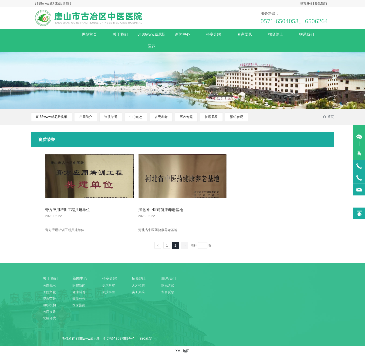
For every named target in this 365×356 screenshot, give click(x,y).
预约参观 (236, 117)
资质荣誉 (110, 117)
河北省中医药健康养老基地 (160, 210)
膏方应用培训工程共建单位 (67, 210)
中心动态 (135, 117)
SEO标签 (145, 338)
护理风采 (211, 117)
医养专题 (186, 117)
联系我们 (321, 3)
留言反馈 (306, 3)
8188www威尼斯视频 (51, 117)
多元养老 (161, 117)
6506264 (316, 21)
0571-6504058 (279, 21)
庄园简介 (85, 117)
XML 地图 (182, 351)
